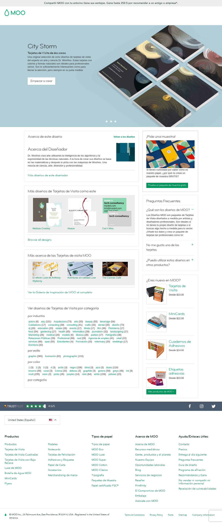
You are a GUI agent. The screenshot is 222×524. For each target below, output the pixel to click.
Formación (81, 341)
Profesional (63, 338)
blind (87, 367)
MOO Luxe (98, 454)
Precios (183, 449)
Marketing (34, 334)
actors (32, 321)
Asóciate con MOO (146, 501)
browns (32, 370)
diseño (115, 324)
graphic (33, 356)
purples (71, 374)
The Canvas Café (111, 277)
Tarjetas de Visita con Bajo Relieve (20, 461)
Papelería (125, 22)
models (66, 334)
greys (116, 370)
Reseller (140, 480)
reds (84, 374)
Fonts (170, 514)
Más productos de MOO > (161, 391)
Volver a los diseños (124, 137)
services (33, 341)
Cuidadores (35, 324)
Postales (48, 22)
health (62, 331)
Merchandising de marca (62, 475)
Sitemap (183, 514)
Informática (78, 331)
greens (102, 370)
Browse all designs (39, 240)
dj (29, 328)
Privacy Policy (156, 514)
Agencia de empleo (98, 338)
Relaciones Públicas (39, 338)
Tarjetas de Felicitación (61, 454)
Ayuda (202, 22)
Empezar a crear (41, 81)
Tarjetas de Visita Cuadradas (21, 454)
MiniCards (177, 314)
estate (58, 328)
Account (160, 11)
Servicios (179, 22)
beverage (105, 321)
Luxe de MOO (13, 468)
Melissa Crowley (41, 228)
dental (101, 324)
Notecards (54, 449)
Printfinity (140, 485)
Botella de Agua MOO (18, 473)
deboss (73, 370)
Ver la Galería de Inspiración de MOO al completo (60, 292)
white (97, 374)
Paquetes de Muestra (104, 480)
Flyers (8, 483)
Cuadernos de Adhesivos (180, 343)
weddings (118, 341)
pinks (56, 374)
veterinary (100, 341)
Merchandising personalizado (152, 22)
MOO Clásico (100, 470)
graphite (87, 370)
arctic (61, 367)
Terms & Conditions (134, 514)
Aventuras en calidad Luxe (82, 277)
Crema (58, 370)
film (99, 328)
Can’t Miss (108, 228)
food (31, 331)
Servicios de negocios (148, 475)
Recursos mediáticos (147, 449)
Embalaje (140, 495)
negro (73, 367)
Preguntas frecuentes (191, 459)
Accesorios (54, 470)
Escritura (33, 344)
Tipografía (98, 475)
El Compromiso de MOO (150, 490)
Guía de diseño (188, 465)
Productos (11, 444)
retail (119, 338)
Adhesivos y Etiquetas (70, 22)
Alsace (71, 228)
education (43, 328)
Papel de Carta (56, 465)
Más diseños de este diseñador (48, 175)
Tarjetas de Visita (28, 22)
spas (47, 341)
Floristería (113, 328)
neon (45, 374)
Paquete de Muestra (139, 11)
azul (98, 367)
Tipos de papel (101, 444)
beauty (89, 321)
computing (53, 324)
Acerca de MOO (145, 444)
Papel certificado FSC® (105, 485)
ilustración (50, 356)
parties (94, 334)
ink (127, 370)
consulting (72, 324)
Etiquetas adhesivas (176, 371)
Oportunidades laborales (150, 465)
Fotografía (111, 334)
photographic (70, 356)
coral (46, 370)
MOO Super (99, 459)
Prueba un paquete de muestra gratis (167, 185)
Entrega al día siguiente (193, 454)
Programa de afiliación (192, 470)
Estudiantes (63, 341)
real (79, 338)
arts (76, 321)
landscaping (116, 331)
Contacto (184, 444)
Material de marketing (101, 22)
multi (31, 374)
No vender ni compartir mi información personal (194, 482)
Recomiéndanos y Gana (193, 475)
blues (109, 367)
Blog (192, 22)
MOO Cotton (99, 465)
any (43, 321)
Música (79, 334)
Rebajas (9, 22)
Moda (87, 328)
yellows (112, 374)
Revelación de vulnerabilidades (197, 488)
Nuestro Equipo (144, 459)
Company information (203, 514)
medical (50, 334)
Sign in (172, 11)
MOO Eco (97, 449)
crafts (88, 324)
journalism (97, 331)
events (73, 328)
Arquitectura (60, 321)
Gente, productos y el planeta (153, 454)
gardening (46, 331)
